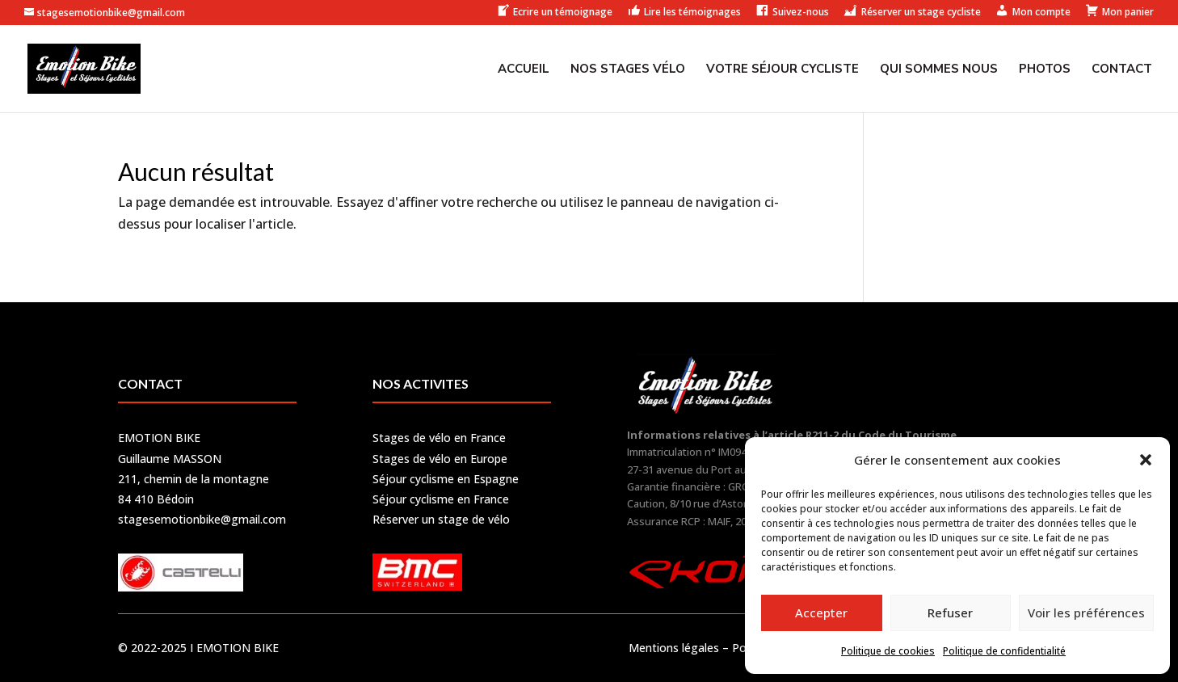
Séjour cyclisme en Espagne (445, 478)
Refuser (950, 612)
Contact (1122, 70)
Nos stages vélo (627, 70)
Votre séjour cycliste (782, 70)
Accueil (523, 70)
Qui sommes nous (939, 70)
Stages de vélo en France (439, 437)
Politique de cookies (888, 651)
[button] (1146, 460)
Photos (1045, 70)
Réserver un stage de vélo (441, 519)
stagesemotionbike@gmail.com (202, 519)
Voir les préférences (1086, 612)
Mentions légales (674, 647)
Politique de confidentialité (1004, 651)
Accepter (821, 612)
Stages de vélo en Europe (439, 458)
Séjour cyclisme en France (440, 499)
